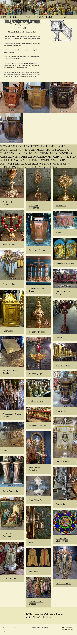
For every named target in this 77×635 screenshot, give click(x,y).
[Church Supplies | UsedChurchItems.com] (23, 160)
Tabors (6, 451)
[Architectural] (45, 163)
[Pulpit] (32, 149)
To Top (4, 629)
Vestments (33, 571)
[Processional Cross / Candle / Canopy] (42, 156)
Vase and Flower (63, 365)
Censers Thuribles (37, 332)
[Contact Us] (16, 167)
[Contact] (25, 17)
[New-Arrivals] (8, 146)
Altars (58, 233)
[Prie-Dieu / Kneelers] (70, 156)
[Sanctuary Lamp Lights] (66, 153)
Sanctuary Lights (36, 374)
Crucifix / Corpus (63, 583)
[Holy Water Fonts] (62, 160)
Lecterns (59, 338)
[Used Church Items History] (47, 17)
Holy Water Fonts (37, 500)
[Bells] (16, 163)
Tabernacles (8, 331)
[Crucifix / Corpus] (33, 146)
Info (15, 627)
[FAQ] (35, 17)
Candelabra (61, 504)
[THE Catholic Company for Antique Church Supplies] (4, 17)
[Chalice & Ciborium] (45, 146)
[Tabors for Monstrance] (15, 160)
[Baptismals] (26, 156)
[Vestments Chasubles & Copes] (59, 163)
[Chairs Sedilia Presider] (4, 153)
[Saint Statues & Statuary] (23, 146)
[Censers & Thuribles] (31, 153)
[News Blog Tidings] (13, 17)
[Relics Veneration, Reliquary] (58, 146)
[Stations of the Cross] (51, 149)
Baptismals (61, 411)
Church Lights (9, 284)
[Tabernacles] (17, 153)
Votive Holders (9, 245)
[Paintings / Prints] (6, 163)
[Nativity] (58, 156)
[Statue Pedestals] (34, 160)
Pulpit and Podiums (37, 250)
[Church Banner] (5, 160)
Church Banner (62, 461)
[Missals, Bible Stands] (54, 153)
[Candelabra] (49, 160)
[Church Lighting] (63, 149)
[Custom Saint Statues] (61, 17)
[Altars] (40, 149)
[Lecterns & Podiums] (43, 153)
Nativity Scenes (36, 401)
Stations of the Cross (65, 264)
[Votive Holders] (22, 149)
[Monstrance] (8, 149)
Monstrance (61, 205)
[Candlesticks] (30, 163)
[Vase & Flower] (9, 156)
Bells (31, 542)
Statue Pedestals (10, 491)
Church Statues (9, 578)
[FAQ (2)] (26, 167)
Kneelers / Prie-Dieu (38, 426)
